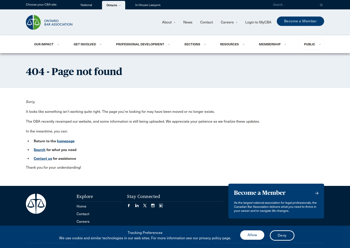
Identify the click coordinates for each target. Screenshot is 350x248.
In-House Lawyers (147, 5)
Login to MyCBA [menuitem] (258, 22)
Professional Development (140, 44)
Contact (206, 22)
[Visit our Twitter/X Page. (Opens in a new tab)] (147, 204)
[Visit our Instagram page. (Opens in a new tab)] (155, 204)
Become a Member (300, 21)
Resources (229, 44)
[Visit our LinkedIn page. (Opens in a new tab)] (139, 204)
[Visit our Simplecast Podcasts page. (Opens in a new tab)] (161, 204)
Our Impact (44, 44)
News (187, 22)
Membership (270, 44)
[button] (321, 4)
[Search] (292, 4)
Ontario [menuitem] (113, 5)
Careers (229, 22)
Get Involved (85, 44)
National (86, 5)
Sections (192, 44)
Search (40, 150)
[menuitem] (48, 44)
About (168, 22)
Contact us (43, 158)
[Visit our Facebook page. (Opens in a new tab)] (131, 204)
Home (81, 206)
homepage (66, 141)
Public (309, 44)
